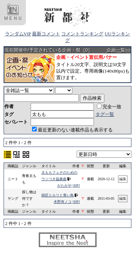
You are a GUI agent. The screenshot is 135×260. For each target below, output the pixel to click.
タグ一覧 (104, 114)
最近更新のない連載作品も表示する (72, 130)
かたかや (64, 185)
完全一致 (109, 106)
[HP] (76, 185)
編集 (122, 179)
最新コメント (46, 33)
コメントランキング (82, 33)
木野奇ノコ (63, 202)
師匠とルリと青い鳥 (57, 195)
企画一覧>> (119, 50)
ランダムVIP (18, 33)
